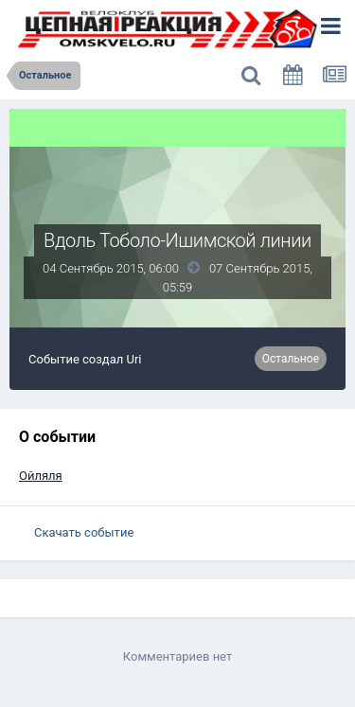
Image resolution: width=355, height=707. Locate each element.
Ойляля (40, 475)
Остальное (290, 358)
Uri (134, 359)
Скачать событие (83, 532)
